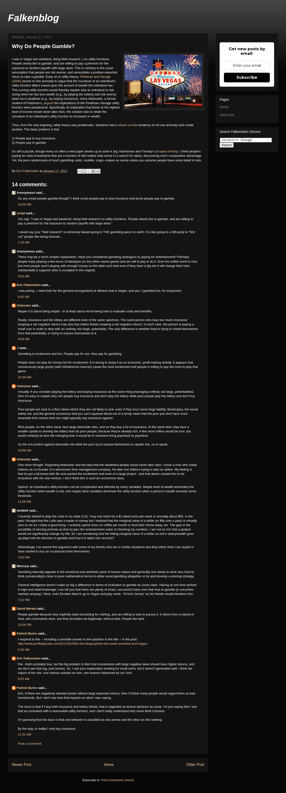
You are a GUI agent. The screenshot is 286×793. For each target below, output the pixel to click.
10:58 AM (24, 450)
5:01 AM (23, 276)
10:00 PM (24, 204)
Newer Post (21, 765)
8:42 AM (23, 297)
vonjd (21, 213)
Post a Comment (29, 743)
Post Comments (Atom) (117, 780)
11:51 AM (24, 734)
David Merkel (26, 608)
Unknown (24, 305)
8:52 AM (23, 679)
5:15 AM (23, 649)
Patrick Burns (27, 633)
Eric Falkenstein (29, 285)
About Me (227, 115)
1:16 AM (23, 242)
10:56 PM (24, 625)
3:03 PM (23, 557)
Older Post (195, 765)
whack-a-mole (127, 125)
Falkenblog (33, 18)
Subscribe (246, 77)
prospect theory (166, 151)
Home (109, 765)
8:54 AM (23, 339)
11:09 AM (24, 501)
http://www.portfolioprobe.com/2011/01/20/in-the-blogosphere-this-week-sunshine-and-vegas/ (82, 643)
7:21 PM (23, 600)
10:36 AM (24, 377)
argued (48, 103)
